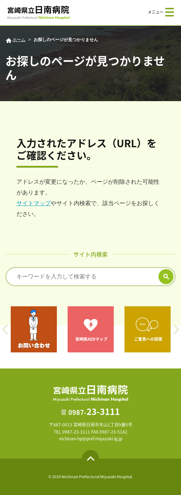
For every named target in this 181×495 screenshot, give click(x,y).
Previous (5, 330)
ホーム (19, 39)
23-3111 (94, 411)
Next (176, 330)
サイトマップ (33, 203)
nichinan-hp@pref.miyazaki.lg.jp (90, 438)
